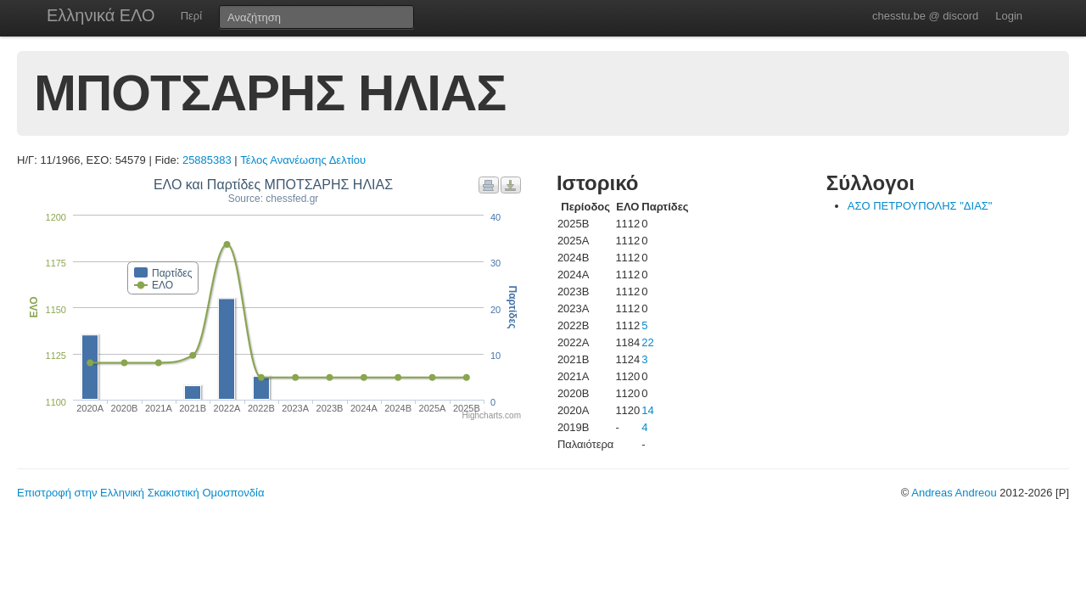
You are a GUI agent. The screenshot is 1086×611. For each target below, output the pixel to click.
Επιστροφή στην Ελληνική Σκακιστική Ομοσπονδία (140, 492)
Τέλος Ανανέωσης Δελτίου (303, 160)
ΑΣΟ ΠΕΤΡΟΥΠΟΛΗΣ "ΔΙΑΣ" (920, 205)
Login (1008, 15)
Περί (191, 15)
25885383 (207, 160)
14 (647, 410)
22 (647, 342)
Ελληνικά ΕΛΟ (101, 15)
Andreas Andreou (953, 492)
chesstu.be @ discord (925, 15)
